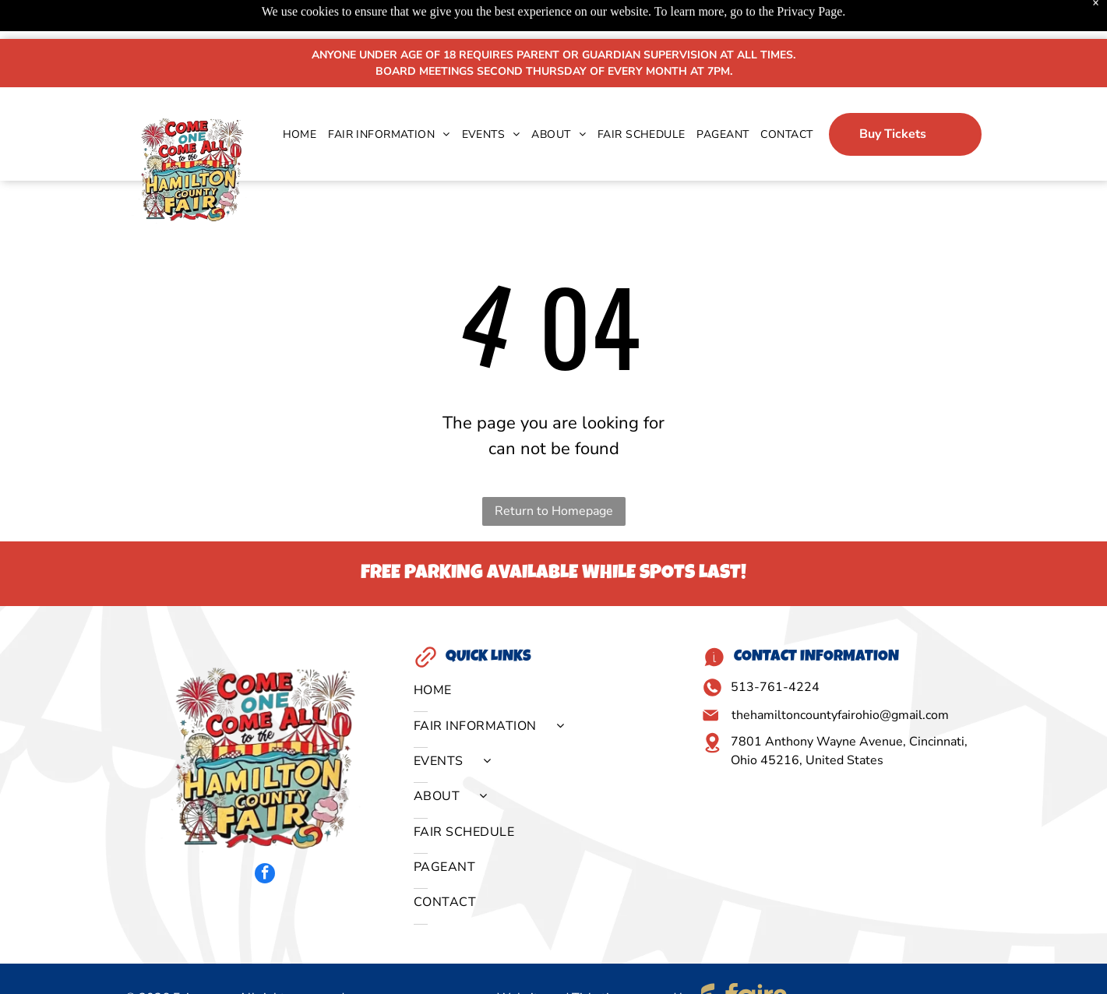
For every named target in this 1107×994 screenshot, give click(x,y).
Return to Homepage (554, 472)
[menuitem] (294, 95)
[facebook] (265, 836)
